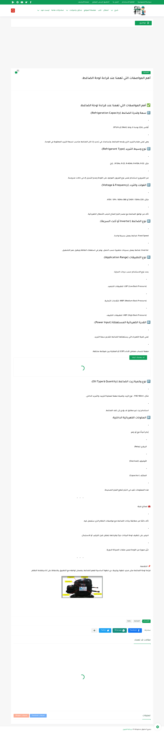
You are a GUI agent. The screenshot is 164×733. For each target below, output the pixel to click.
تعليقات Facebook (38, 715)
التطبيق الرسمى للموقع (100, 2)
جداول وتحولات (76, 10)
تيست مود (45, 10)
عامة (129, 621)
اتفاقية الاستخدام (128, 2)
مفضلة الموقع (90, 10)
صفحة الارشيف (83, 2)
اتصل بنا (116, 2)
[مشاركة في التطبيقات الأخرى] (94, 630)
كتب (99, 10)
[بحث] (13, 11)
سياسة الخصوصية (144, 2)
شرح (116, 10)
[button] (135, 630)
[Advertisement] (82, 49)
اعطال (106, 10)
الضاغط (146, 72)
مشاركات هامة (57, 10)
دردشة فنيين (127, 729)
